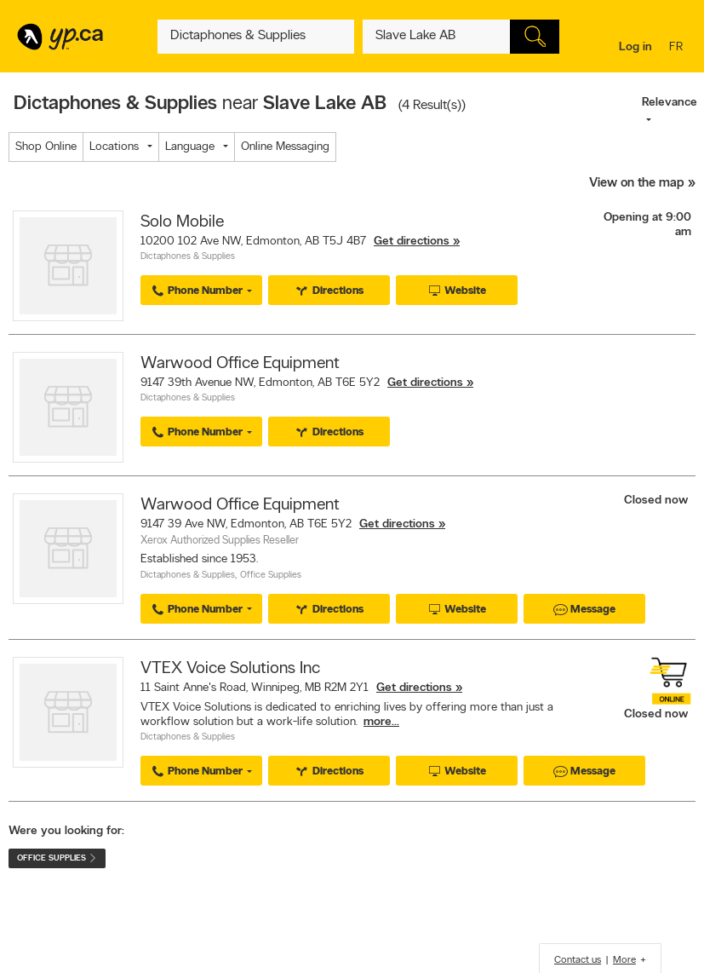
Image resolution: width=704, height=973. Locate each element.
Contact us (577, 960)
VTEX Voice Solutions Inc (230, 668)
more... (381, 722)
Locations (114, 147)
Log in (635, 47)
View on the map (636, 183)
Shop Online (46, 147)
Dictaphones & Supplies (187, 257)
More (624, 960)
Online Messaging (285, 147)
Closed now (657, 500)
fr (678, 48)
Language (190, 147)
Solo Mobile (182, 222)
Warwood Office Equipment (240, 363)
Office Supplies (270, 575)
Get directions (411, 241)
